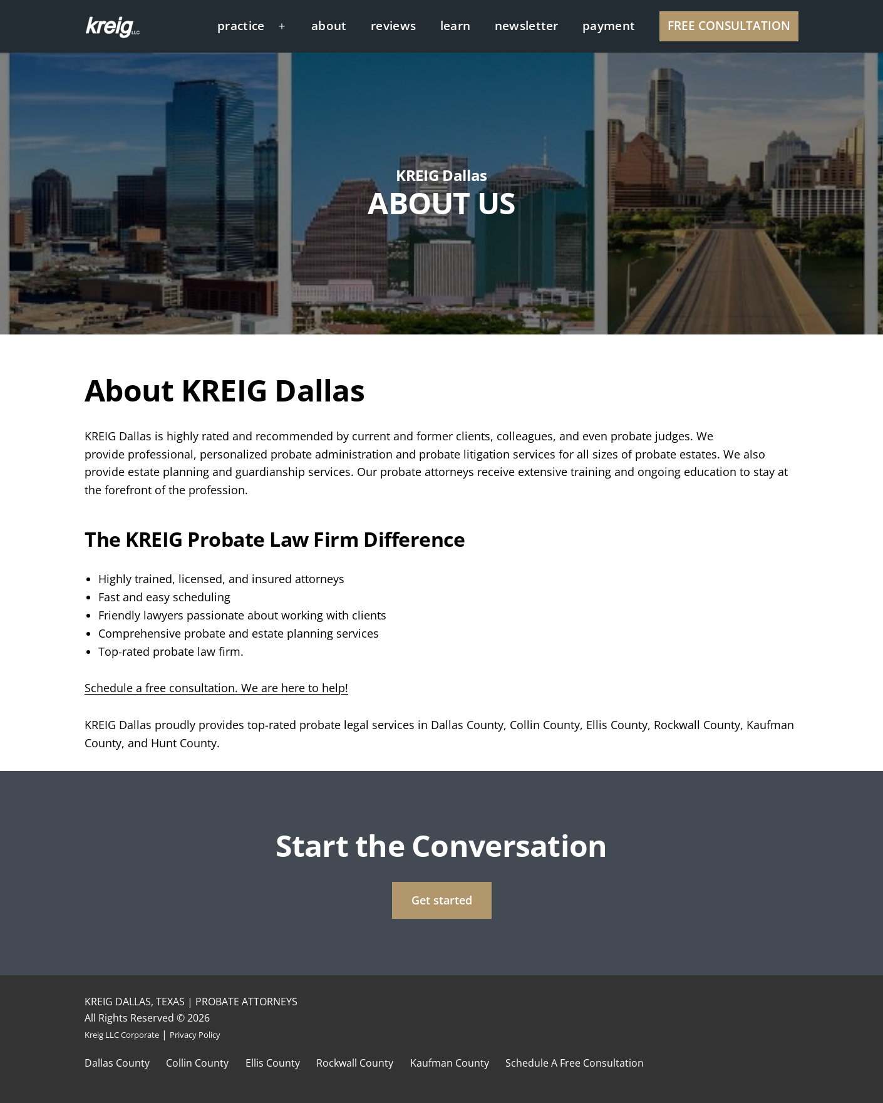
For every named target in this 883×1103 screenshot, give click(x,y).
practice (241, 26)
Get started (441, 900)
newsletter (527, 26)
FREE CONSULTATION (729, 26)
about (329, 26)
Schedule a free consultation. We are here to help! (216, 687)
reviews (393, 26)
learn (455, 26)
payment (608, 26)
